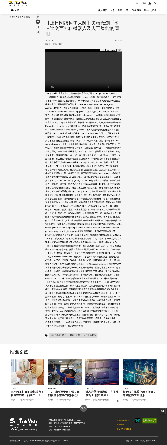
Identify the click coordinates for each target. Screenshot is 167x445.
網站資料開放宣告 (124, 429)
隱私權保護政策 (123, 420)
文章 (112, 10)
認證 (153, 10)
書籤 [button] (38, 69)
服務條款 (120, 425)
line (37, 54)
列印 (38, 64)
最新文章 (27, 17)
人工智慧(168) (90, 335)
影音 (119, 10)
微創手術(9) (75, 335)
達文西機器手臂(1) (58, 335)
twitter (38, 49)
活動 (127, 10)
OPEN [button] (83, 408)
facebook (38, 44)
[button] (154, 3)
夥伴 (146, 10)
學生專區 (136, 10)
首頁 (12, 17)
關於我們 (102, 10)
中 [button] (38, 59)
